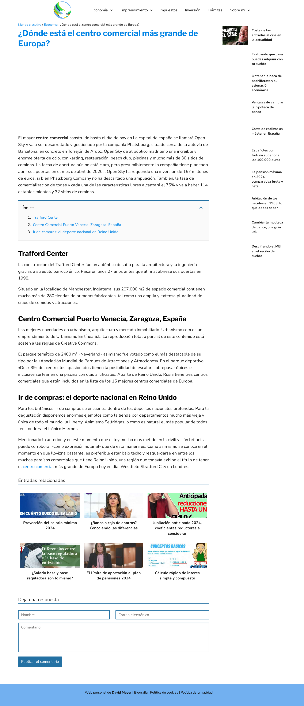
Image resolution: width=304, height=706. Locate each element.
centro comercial (38, 466)
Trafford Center (46, 217)
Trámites (215, 10)
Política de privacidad (197, 692)
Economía (99, 10)
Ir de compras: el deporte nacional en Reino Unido (75, 231)
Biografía (141, 692)
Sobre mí (237, 10)
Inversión (192, 10)
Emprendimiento (134, 10)
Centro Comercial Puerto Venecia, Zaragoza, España (77, 224)
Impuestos (169, 10)
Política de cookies (164, 692)
